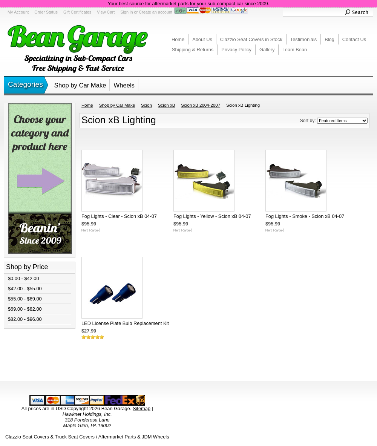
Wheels (123, 85)
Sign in (126, 12)
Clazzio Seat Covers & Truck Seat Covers (50, 437)
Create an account (155, 12)
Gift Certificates (77, 12)
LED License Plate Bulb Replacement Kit (125, 323)
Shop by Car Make (80, 85)
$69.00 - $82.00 (25, 309)
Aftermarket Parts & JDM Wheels (133, 437)
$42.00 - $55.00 (25, 288)
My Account (18, 12)
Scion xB (166, 105)
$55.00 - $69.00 (25, 299)
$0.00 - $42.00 (23, 278)
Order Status (46, 12)
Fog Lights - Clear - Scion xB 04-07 (119, 216)
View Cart (106, 12)
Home (87, 105)
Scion (146, 105)
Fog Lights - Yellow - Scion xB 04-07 (212, 216)
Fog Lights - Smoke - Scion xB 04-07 (304, 216)
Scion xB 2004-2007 (200, 105)
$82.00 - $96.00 (25, 319)
